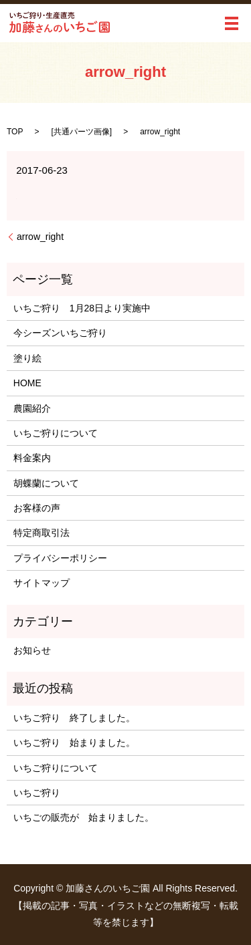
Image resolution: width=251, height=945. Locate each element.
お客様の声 (36, 508)
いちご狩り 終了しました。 (74, 717)
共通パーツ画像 (82, 131)
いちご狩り (36, 792)
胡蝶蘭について (46, 483)
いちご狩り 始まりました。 (74, 742)
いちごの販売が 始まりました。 (83, 817)
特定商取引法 (41, 532)
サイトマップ (41, 582)
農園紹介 (32, 408)
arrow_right (40, 236)
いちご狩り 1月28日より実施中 (82, 308)
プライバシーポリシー (60, 558)
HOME (27, 383)
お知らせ (32, 650)
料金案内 (32, 457)
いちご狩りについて (55, 433)
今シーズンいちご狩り (64, 332)
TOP (15, 131)
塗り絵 (27, 358)
